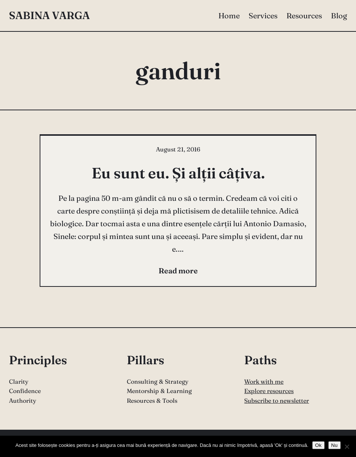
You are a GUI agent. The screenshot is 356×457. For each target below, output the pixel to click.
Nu (334, 445)
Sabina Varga (49, 15)
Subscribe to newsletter (276, 400)
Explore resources (269, 391)
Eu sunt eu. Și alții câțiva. (178, 173)
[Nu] (346, 446)
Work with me (263, 381)
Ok (318, 445)
